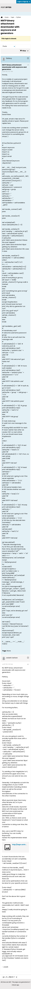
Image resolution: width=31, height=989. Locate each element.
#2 (28, 664)
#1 (28, 65)
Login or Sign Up (23, 1)
